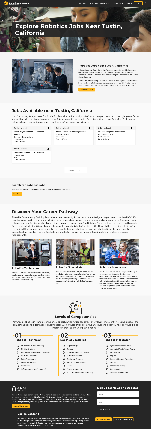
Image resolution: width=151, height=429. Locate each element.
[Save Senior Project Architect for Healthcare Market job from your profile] (48, 128)
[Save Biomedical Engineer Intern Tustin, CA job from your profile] (48, 148)
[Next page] (84, 170)
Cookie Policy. (48, 425)
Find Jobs (16, 194)
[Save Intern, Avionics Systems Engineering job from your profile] (90, 128)
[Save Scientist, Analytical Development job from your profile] (132, 128)
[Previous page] (79, 170)
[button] (146, 3)
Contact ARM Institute (20, 406)
